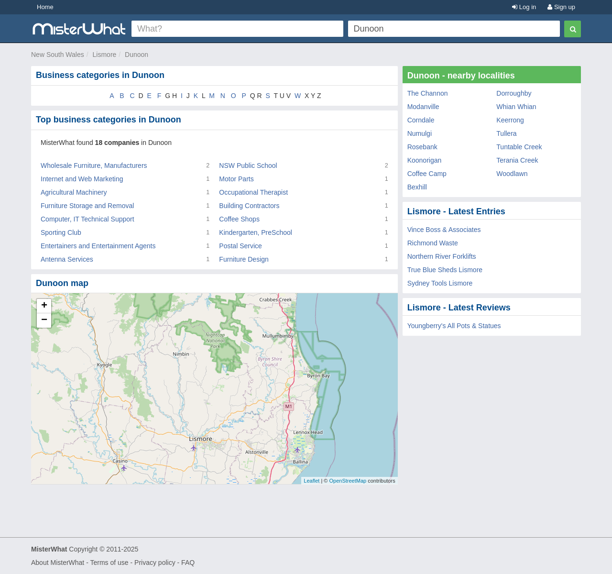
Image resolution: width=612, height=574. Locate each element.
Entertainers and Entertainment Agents (98, 246)
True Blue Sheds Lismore (444, 270)
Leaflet (311, 481)
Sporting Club (61, 232)
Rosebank (422, 147)
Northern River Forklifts (441, 256)
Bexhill (417, 187)
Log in (524, 7)
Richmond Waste (432, 243)
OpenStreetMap (347, 481)
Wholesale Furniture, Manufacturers (94, 165)
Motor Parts (236, 179)
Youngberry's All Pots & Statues (454, 326)
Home (45, 7)
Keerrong (510, 120)
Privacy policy (154, 562)
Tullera (506, 133)
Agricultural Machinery (74, 192)
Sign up (561, 7)
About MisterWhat (57, 562)
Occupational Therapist (253, 192)
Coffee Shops (239, 219)
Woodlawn (511, 173)
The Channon (427, 93)
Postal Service (240, 246)
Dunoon (136, 54)
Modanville (423, 106)
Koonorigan (424, 160)
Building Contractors (249, 206)
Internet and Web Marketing (82, 179)
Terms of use (109, 562)
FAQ (188, 562)
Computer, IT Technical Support (87, 219)
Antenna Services (67, 259)
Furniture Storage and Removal (87, 206)
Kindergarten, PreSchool (255, 232)
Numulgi (419, 133)
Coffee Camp (427, 173)
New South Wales (57, 54)
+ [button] (44, 306)
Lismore (105, 54)
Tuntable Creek (519, 147)
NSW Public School (248, 165)
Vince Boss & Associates (444, 229)
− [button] (44, 320)
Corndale (421, 120)
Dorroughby (513, 93)
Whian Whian (516, 106)
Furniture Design (244, 259)
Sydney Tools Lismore (440, 283)
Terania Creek (517, 160)
